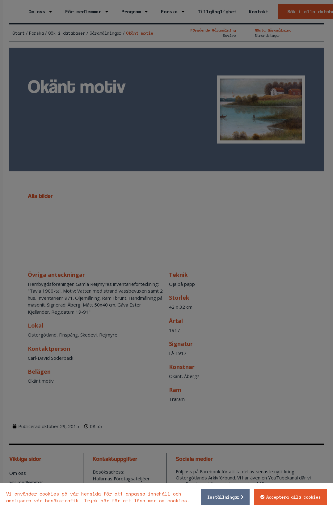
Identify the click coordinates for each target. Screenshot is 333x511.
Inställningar (222, 497)
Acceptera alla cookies (292, 497)
